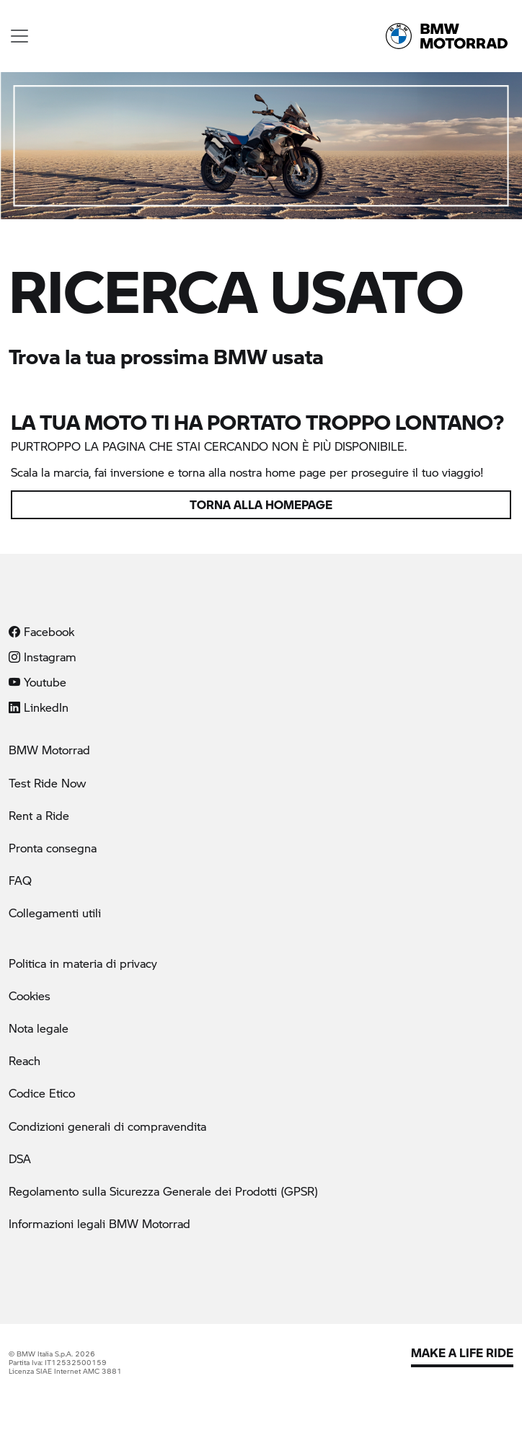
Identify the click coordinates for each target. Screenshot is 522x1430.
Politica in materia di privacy (83, 963)
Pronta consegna (53, 847)
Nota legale (38, 1028)
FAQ (20, 880)
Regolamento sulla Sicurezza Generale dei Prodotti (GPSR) (163, 1191)
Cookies (29, 995)
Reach (24, 1060)
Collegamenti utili (55, 912)
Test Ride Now (47, 782)
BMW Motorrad (49, 749)
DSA (20, 1158)
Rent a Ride (39, 815)
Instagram (42, 656)
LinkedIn (38, 707)
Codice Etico (42, 1092)
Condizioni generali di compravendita (107, 1126)
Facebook (41, 631)
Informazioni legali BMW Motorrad (99, 1223)
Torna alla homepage (261, 504)
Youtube (37, 681)
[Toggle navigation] (19, 36)
